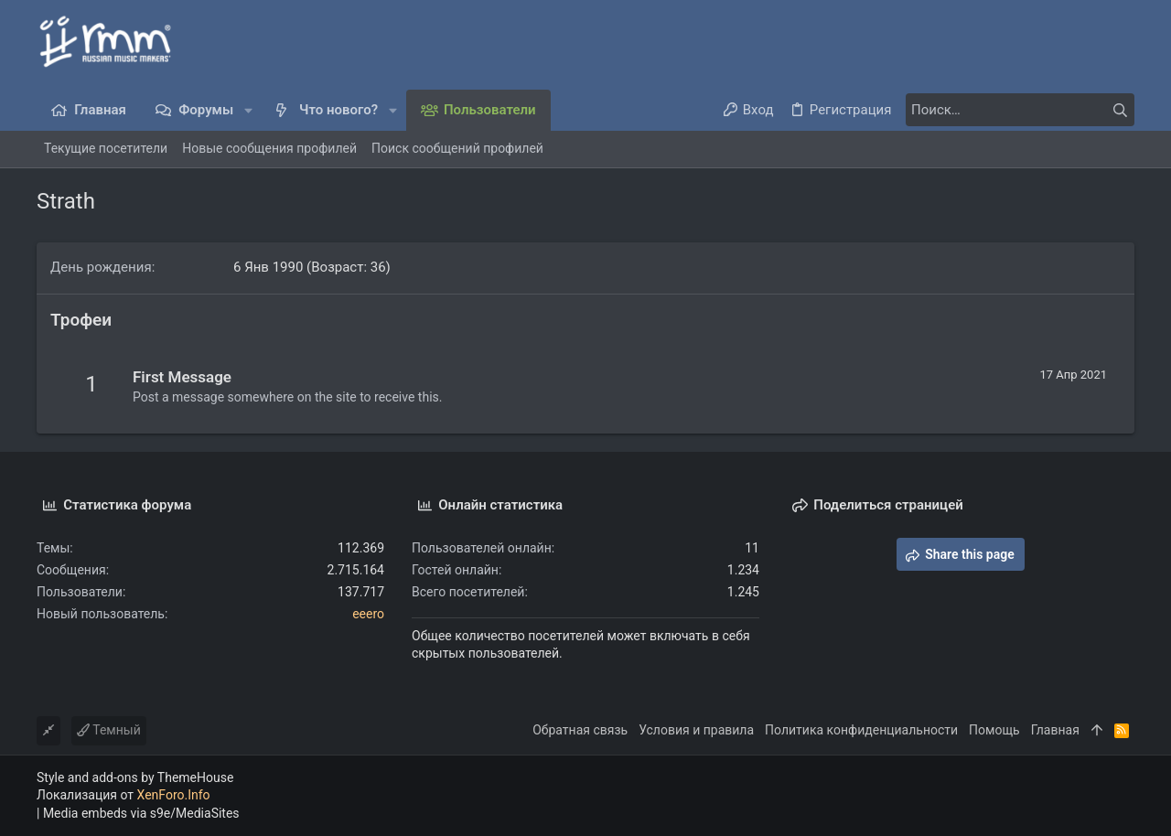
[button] (248, 110)
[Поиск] (1020, 109)
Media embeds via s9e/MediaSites (141, 813)
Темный (109, 730)
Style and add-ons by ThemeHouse (135, 777)
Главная (1055, 730)
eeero (368, 613)
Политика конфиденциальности (861, 730)
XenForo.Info (173, 795)
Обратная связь (580, 730)
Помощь (994, 730)
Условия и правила (696, 730)
